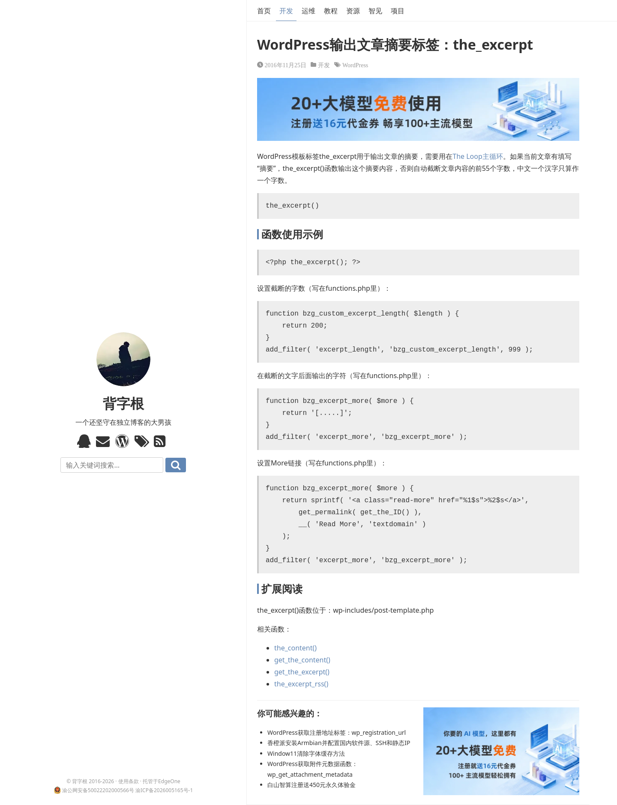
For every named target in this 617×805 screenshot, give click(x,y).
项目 (397, 10)
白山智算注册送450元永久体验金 (311, 785)
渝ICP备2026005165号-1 (164, 790)
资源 (353, 10)
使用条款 (128, 781)
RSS (162, 441)
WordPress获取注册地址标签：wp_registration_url (336, 732)
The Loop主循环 (477, 156)
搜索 (175, 465)
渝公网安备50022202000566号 (98, 790)
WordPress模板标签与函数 (123, 441)
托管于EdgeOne (161, 781)
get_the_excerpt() (301, 672)
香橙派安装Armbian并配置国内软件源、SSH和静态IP (338, 743)
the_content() (295, 648)
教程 (331, 10)
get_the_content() (302, 660)
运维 (308, 10)
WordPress (355, 65)
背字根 (123, 403)
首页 (264, 10)
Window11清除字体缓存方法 (306, 753)
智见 (375, 10)
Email (104, 441)
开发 (286, 10)
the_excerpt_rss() (301, 684)
